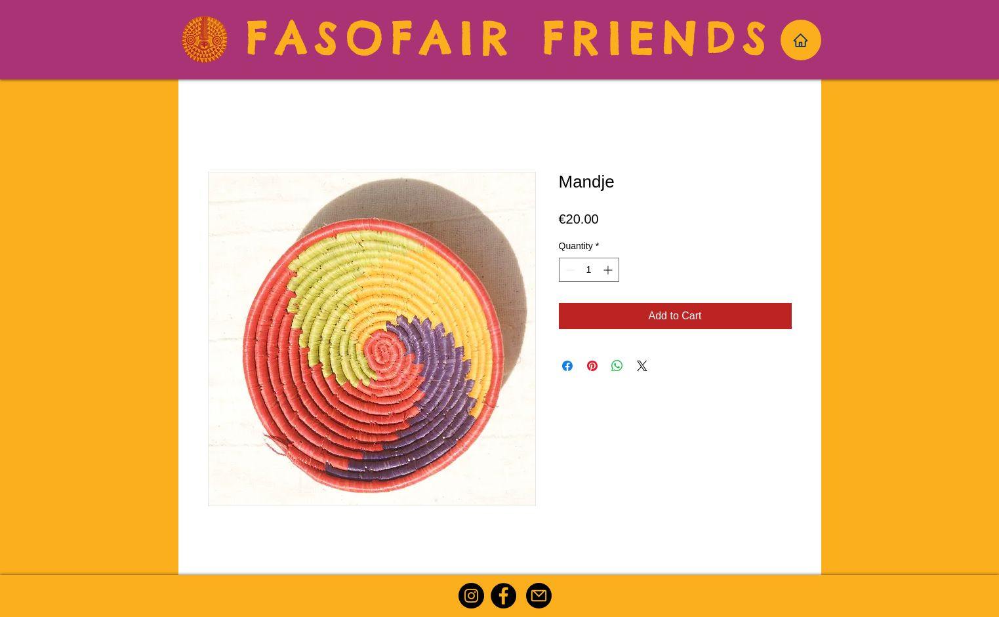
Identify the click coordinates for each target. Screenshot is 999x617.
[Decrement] (569, 269)
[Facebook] (503, 595)
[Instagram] (471, 595)
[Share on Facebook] (567, 366)
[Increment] (609, 269)
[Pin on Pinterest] (592, 366)
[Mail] (539, 595)
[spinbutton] (589, 269)
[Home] (801, 40)
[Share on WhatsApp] (617, 366)
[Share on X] (642, 366)
